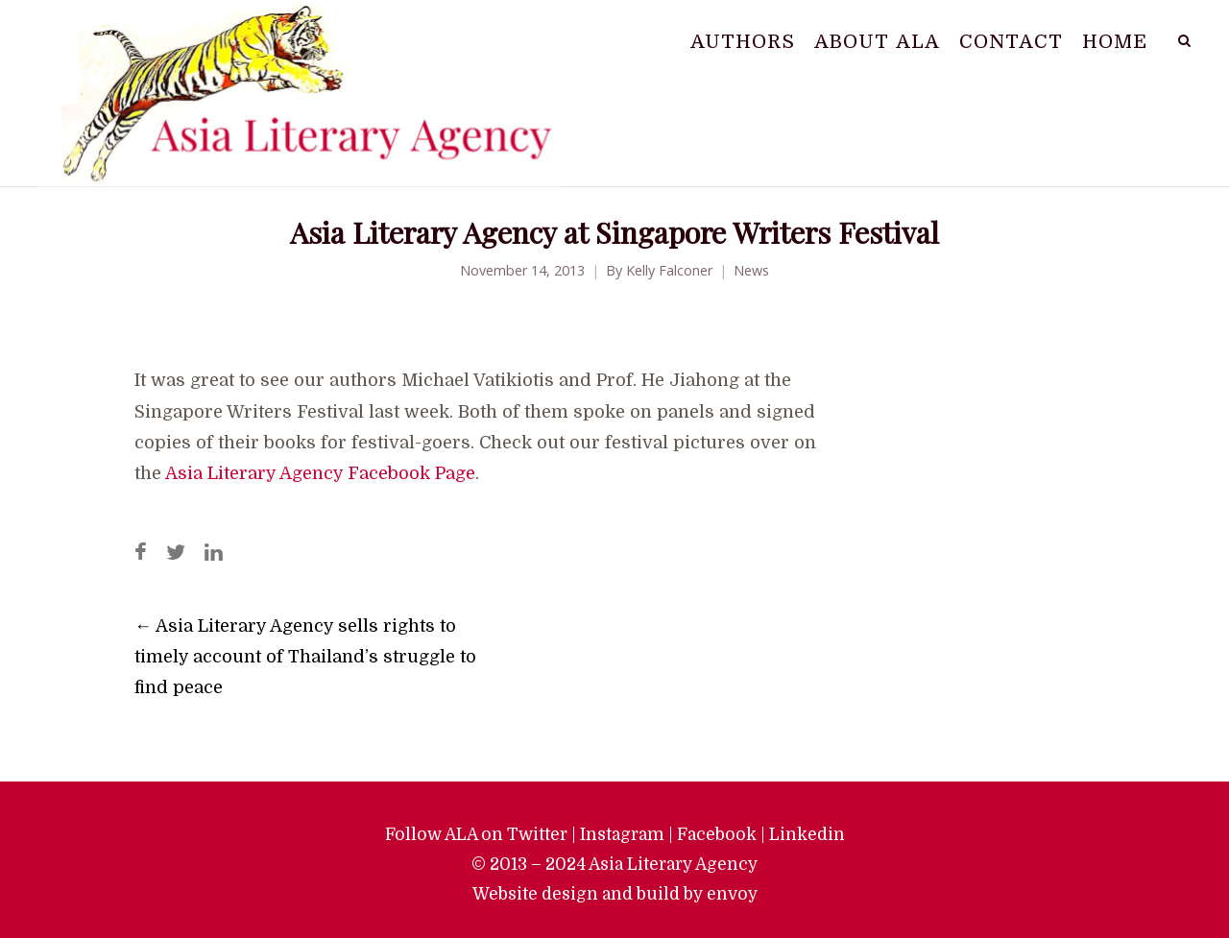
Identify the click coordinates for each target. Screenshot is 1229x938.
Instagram (622, 834)
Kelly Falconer (669, 270)
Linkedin (807, 834)
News (751, 270)
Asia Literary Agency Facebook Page (320, 473)
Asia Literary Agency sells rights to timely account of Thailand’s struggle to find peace (305, 656)
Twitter (537, 834)
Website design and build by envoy (615, 893)
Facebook (717, 834)
